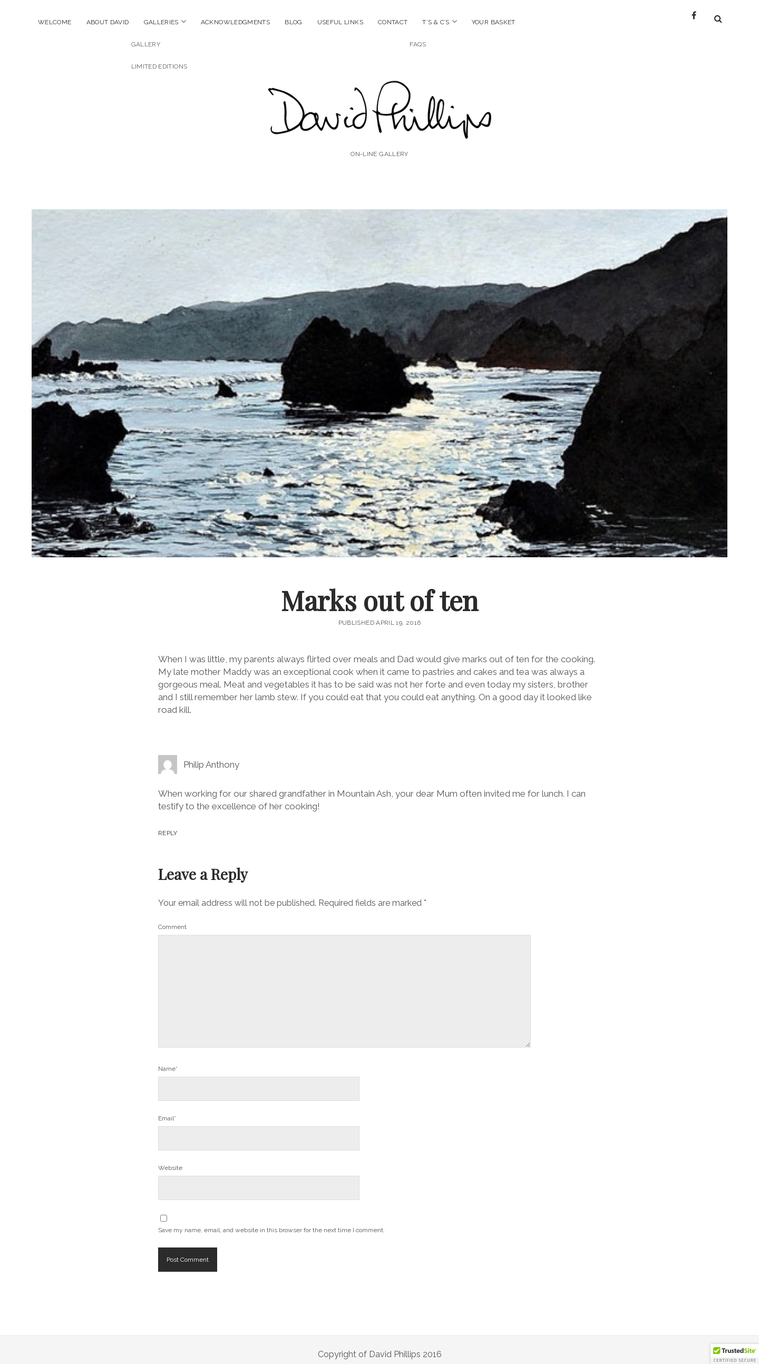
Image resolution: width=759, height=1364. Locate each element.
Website (170, 1158)
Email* (167, 1109)
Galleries (161, 22)
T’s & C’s (435, 22)
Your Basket (493, 22)
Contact (393, 22)
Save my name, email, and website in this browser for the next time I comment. (271, 1220)
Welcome (55, 22)
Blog (293, 22)
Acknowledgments (235, 22)
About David (107, 22)
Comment (172, 917)
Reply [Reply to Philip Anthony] (168, 823)
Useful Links (340, 22)
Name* (168, 1059)
